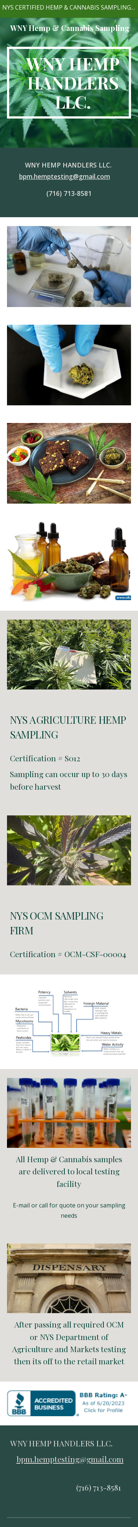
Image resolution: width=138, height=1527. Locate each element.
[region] (69, 9)
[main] (69, 83)
